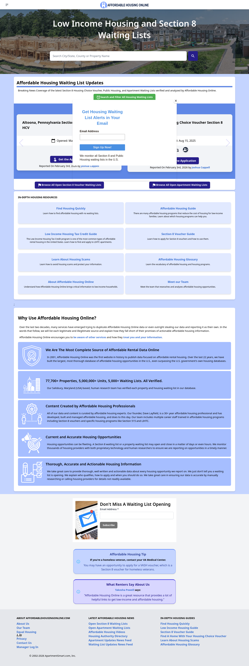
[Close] (175, 100)
